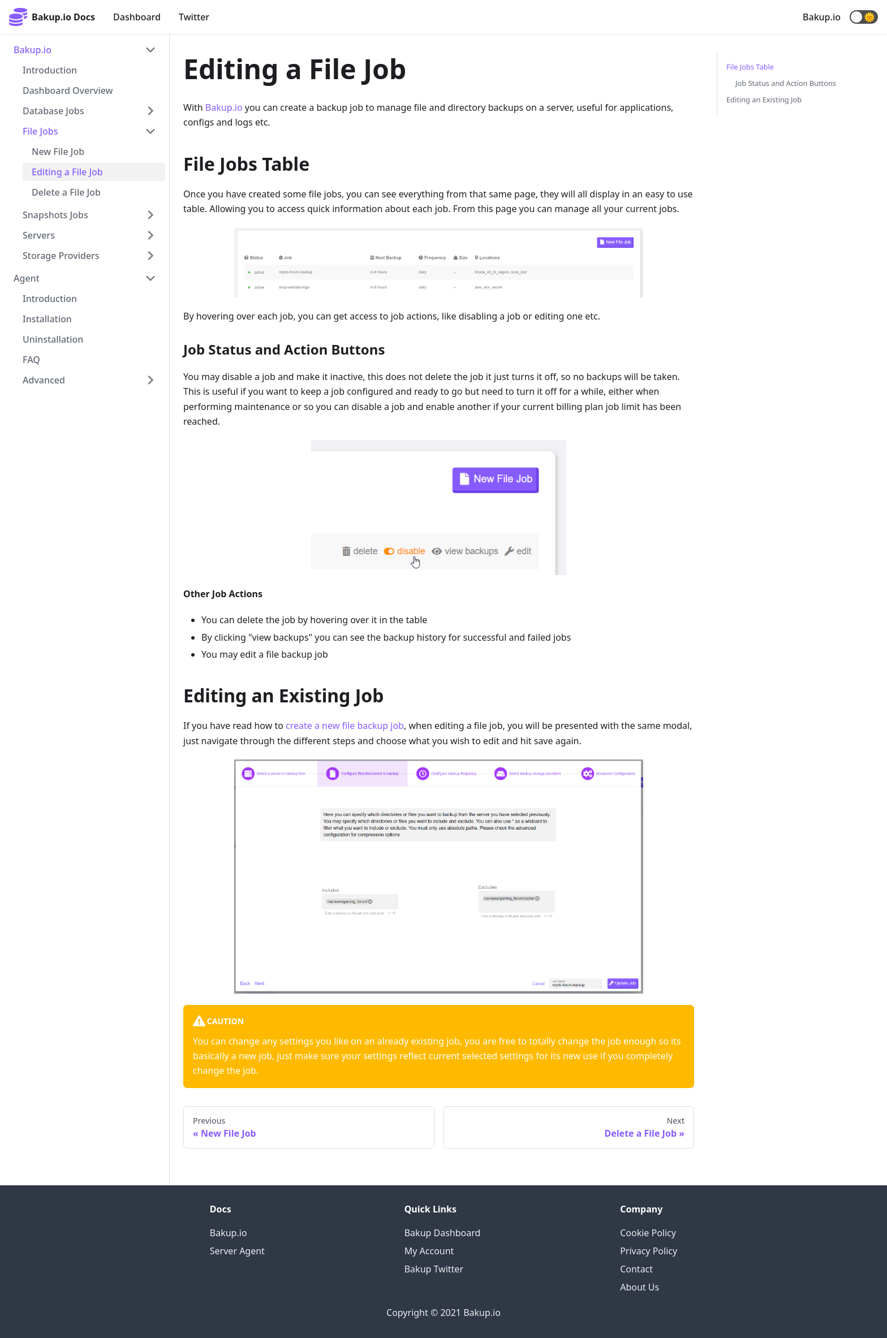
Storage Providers (61, 255)
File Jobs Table (750, 67)
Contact (636, 1269)
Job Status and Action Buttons (785, 83)
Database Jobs (53, 111)
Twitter (194, 17)
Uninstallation (53, 339)
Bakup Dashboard (442, 1233)
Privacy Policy (648, 1251)
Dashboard (137, 17)
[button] (864, 17)
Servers (39, 235)
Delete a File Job (66, 192)
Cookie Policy (648, 1233)
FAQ (31, 359)
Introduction (50, 70)
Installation (47, 319)
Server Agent (237, 1251)
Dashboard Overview (68, 90)
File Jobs (40, 131)
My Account (429, 1251)
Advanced (44, 380)
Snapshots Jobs (55, 215)
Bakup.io (822, 17)
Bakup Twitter (433, 1269)
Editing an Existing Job (764, 99)
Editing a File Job (67, 172)
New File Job (58, 151)
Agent (27, 278)
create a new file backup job (345, 725)
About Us (639, 1287)
